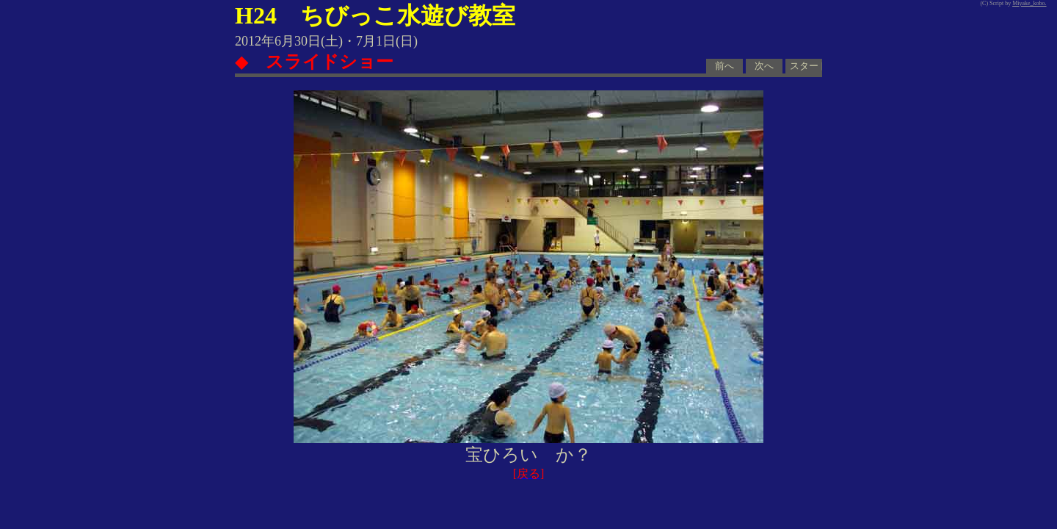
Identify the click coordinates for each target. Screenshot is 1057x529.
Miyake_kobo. (1029, 3)
